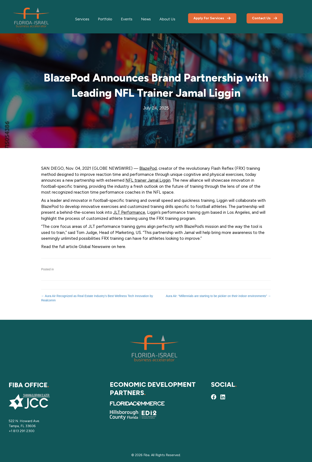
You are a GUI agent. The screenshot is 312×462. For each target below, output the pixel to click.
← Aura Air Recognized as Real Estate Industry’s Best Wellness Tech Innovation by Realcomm (97, 298)
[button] (214, 397)
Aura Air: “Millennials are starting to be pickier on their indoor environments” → (218, 296)
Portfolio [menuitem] (105, 19)
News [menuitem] (146, 19)
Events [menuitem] (126, 19)
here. (121, 246)
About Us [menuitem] (167, 19)
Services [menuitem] (82, 19)
